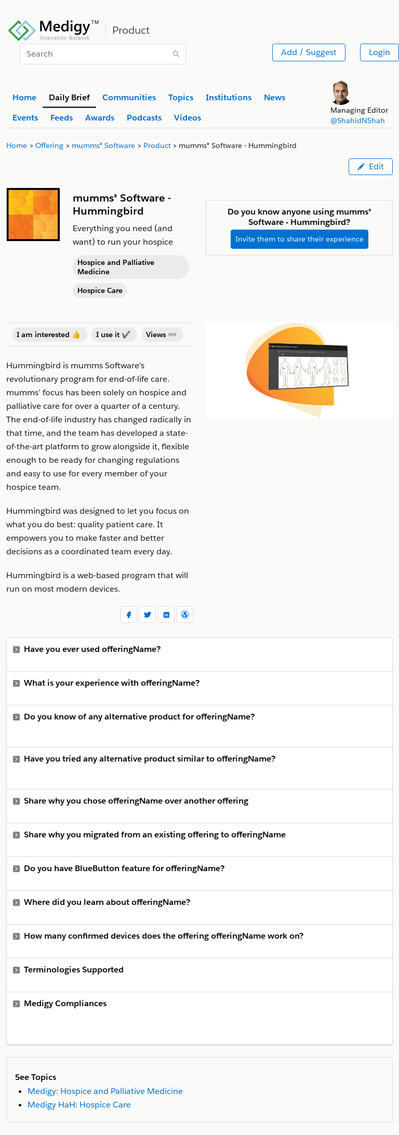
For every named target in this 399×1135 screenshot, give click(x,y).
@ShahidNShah (357, 120)
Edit (370, 166)
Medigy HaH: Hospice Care (79, 1104)
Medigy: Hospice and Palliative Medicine (105, 1091)
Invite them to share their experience (299, 239)
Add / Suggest (309, 52)
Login (379, 52)
